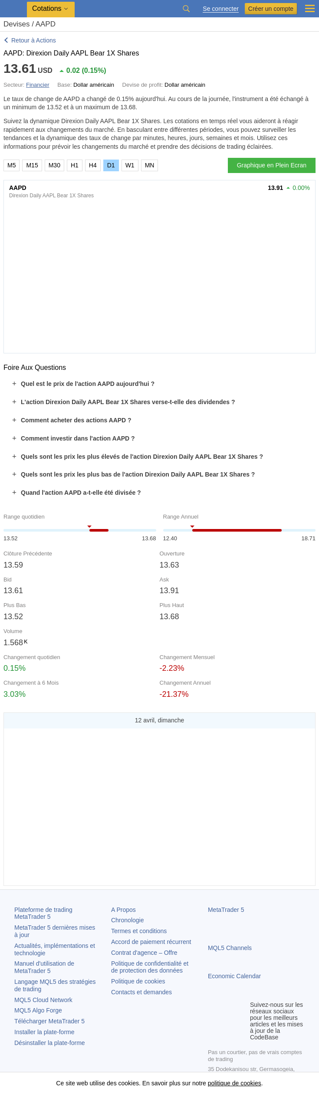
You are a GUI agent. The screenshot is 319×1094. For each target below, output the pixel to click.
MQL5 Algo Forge (38, 1010)
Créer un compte (270, 8)
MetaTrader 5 (226, 909)
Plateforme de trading (43, 913)
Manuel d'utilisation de (44, 967)
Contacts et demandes (141, 992)
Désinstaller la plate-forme (49, 1042)
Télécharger (49, 1021)
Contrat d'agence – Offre (144, 952)
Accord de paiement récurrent (151, 941)
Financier (37, 85)
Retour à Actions (33, 40)
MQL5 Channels (230, 947)
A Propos (123, 909)
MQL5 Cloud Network (43, 999)
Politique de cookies (138, 981)
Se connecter (221, 9)
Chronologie (127, 920)
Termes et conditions (139, 930)
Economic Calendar (234, 976)
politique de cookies (234, 1083)
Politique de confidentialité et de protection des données (149, 967)
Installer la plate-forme (44, 1032)
